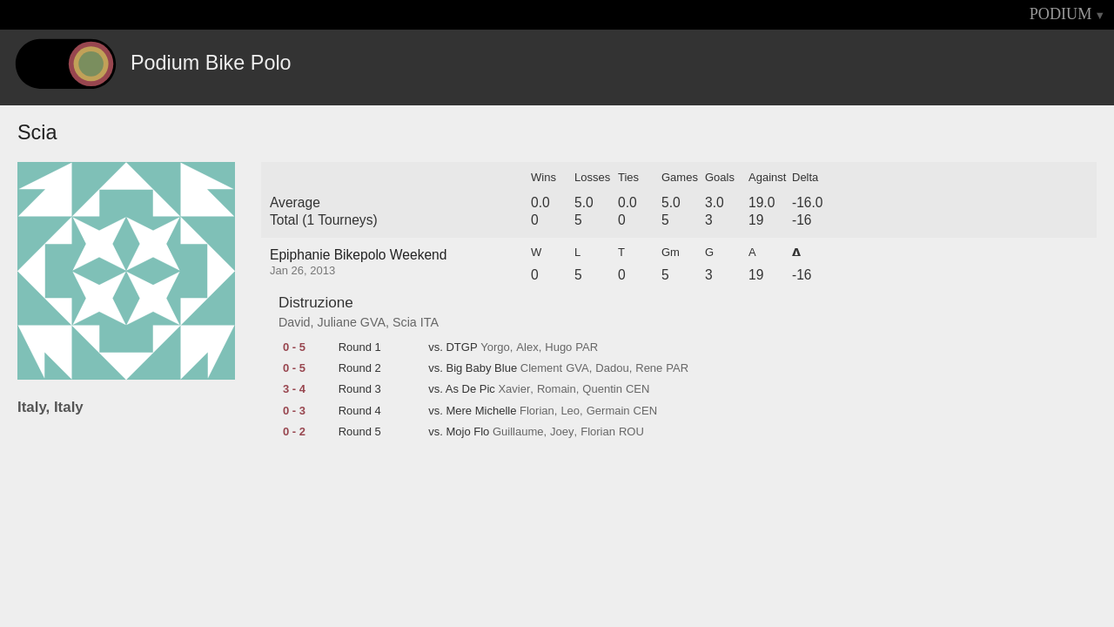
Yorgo (495, 347)
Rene (648, 368)
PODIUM (1061, 14)
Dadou (611, 368)
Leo (570, 411)
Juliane (337, 322)
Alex (527, 347)
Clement (541, 368)
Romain (556, 389)
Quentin (602, 389)
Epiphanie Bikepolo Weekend (358, 254)
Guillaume (518, 432)
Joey (562, 432)
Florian (537, 411)
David (294, 322)
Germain (608, 411)
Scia (405, 322)
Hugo (558, 347)
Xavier (514, 389)
